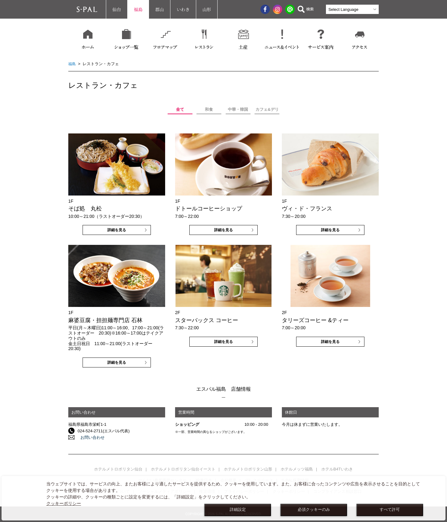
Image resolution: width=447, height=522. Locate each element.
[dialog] (223, 498)
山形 (206, 9)
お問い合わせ (90, 437)
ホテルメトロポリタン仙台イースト (183, 469)
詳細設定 (238, 509)
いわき (183, 9)
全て (180, 109)
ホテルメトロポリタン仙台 (118, 469)
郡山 (159, 9)
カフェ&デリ (266, 109)
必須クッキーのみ (314, 509)
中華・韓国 (238, 109)
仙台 (116, 9)
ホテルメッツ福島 (297, 469)
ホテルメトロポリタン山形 (248, 469)
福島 (138, 9)
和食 (209, 109)
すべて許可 (390, 509)
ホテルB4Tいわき (337, 469)
